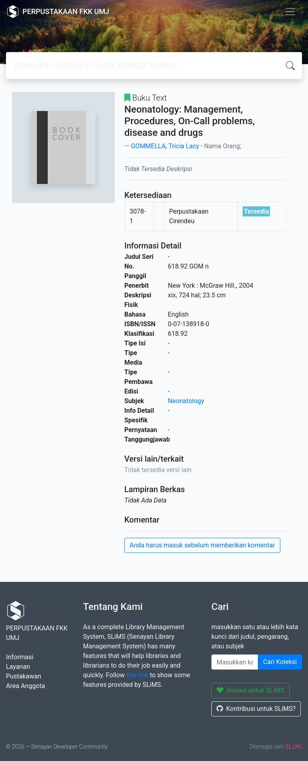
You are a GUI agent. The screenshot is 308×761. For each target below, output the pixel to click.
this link (137, 675)
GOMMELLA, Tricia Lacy (165, 146)
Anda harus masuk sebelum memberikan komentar (202, 545)
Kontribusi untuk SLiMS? (256, 709)
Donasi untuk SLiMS (250, 690)
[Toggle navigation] (290, 12)
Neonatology (186, 401)
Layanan (18, 666)
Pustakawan (23, 676)
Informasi (19, 657)
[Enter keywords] (234, 662)
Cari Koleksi (280, 662)
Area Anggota (25, 686)
